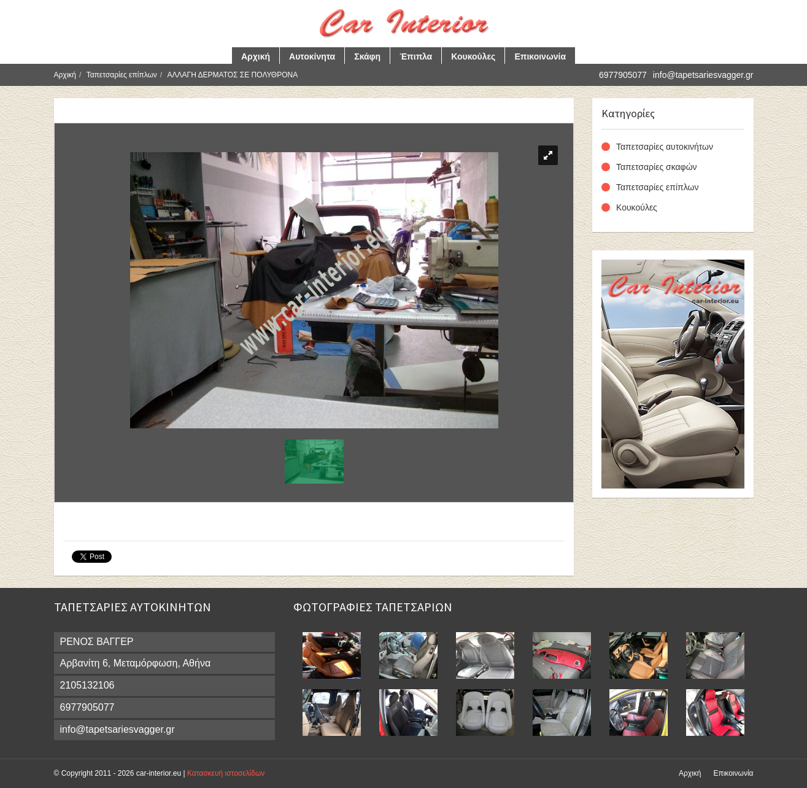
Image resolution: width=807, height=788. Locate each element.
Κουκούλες (473, 56)
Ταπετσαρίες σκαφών (656, 167)
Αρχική (255, 56)
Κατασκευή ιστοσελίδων (225, 773)
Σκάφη (367, 56)
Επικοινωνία (540, 56)
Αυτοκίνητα (312, 56)
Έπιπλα (416, 56)
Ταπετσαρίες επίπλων (122, 75)
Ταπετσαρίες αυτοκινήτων (664, 147)
